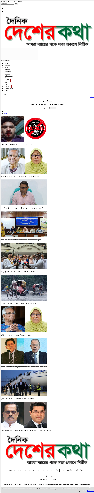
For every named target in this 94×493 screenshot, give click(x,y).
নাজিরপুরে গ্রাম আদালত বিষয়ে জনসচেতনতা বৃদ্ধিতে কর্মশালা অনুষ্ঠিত (21, 240)
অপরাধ (25, 470)
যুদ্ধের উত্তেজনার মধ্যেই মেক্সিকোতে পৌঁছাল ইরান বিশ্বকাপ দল (19, 398)
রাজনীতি (7, 69)
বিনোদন (7, 78)
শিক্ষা (6, 84)
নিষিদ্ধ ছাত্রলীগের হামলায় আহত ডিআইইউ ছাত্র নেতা (16, 145)
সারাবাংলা (7, 65)
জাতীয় (6, 67)
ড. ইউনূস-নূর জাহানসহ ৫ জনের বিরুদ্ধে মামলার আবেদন (17, 335)
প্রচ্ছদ (6, 63)
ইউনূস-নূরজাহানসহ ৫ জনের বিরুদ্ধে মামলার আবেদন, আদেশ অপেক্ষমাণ (22, 272)
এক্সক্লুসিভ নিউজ (79, 470)
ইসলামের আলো (9, 88)
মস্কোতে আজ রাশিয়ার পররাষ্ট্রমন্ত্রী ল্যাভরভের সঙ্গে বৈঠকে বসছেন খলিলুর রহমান (24, 367)
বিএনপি (52, 470)
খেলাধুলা (7, 74)
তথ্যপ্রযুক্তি (7, 86)
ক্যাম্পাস (62, 470)
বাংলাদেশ (38, 470)
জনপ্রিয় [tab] (6, 113)
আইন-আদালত (8, 76)
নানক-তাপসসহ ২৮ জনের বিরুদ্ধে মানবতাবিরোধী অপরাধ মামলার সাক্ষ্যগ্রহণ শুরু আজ (26, 430)
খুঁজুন (16, 3)
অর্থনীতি (7, 80)
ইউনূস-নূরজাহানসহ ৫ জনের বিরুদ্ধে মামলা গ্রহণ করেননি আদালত (20, 176)
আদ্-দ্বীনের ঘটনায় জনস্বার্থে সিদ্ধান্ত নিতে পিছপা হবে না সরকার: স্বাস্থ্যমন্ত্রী (22, 208)
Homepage (52, 107)
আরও (6, 90)
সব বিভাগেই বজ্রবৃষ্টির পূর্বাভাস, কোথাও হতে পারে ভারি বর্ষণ (18, 303)
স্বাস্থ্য (6, 82)
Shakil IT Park (90, 491)
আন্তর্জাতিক (8, 71)
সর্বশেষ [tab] (5, 111)
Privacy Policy (12, 470)
